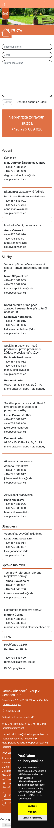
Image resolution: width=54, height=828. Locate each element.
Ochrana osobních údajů (31, 101)
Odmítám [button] (32, 812)
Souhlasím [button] (32, 806)
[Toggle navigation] (48, 4)
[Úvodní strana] (3, 4)
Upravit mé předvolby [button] (32, 818)
